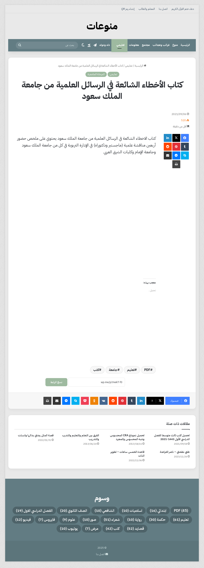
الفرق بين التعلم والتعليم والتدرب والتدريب (80, 437)
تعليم (130, 370)
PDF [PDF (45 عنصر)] (165, 511)
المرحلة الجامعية (96, 74)
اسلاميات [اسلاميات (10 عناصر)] (111, 511)
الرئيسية (185, 45)
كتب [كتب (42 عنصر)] (76, 530)
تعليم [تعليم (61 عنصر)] (127, 520)
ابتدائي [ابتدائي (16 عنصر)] (140, 511)
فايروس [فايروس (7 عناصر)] (154, 530)
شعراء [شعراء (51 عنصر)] (51, 520)
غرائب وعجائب (161, 45)
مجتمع (146, 45)
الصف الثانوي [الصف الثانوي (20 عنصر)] (46, 511)
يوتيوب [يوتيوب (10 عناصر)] (28, 530)
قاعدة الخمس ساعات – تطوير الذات (127, 454)
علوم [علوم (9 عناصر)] (179, 530)
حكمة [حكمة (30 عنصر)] (102, 520)
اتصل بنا (163, 9)
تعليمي (120, 45)
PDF (147, 370)
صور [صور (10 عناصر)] (26, 520)
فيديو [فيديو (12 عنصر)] (128, 530)
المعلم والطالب (146, 9)
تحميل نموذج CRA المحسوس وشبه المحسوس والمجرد (127, 437)
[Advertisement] (85, 118)
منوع (175, 45)
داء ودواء (104, 45)
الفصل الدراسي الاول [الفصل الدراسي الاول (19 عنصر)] (164, 520)
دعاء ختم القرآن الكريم (183, 9)
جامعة (113, 370)
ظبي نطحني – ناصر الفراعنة (175, 452)
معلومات (134, 45)
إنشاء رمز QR (127, 9)
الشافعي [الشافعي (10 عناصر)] (80, 511)
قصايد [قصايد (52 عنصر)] (102, 530)
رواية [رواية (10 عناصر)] (77, 520)
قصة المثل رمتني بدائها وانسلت (36, 435)
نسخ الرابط (56, 382)
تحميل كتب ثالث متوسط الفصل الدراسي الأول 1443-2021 (172, 437)
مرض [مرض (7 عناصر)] (53, 530)
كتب (96, 370)
